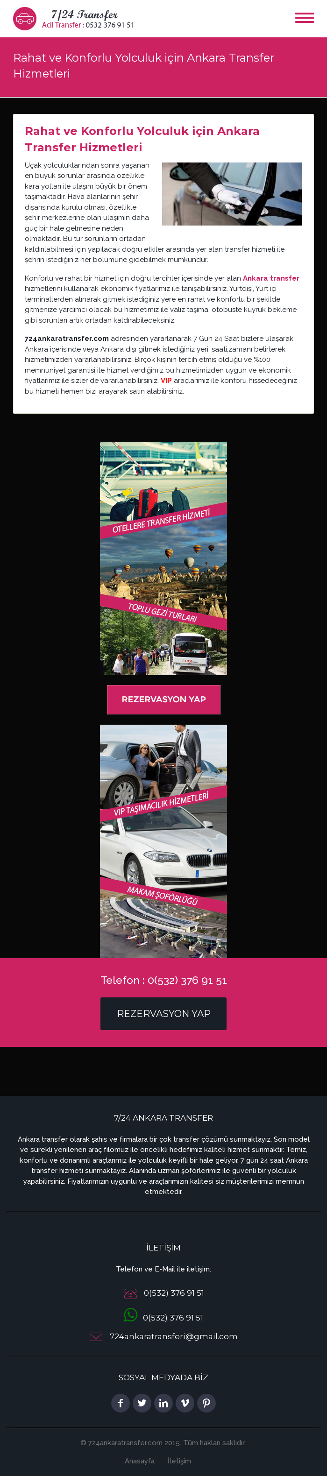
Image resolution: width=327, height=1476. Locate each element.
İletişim (179, 1461)
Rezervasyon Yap (164, 1013)
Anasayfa (140, 1461)
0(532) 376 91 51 (163, 1317)
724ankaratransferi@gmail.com (174, 1336)
